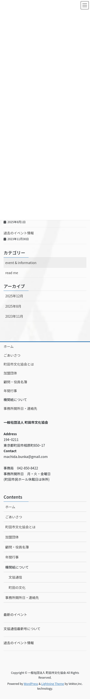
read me (11, 272)
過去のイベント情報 (19, 233)
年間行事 (10, 390)
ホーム (9, 346)
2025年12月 (14, 295)
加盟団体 (10, 373)
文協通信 (15, 577)
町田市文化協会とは (19, 364)
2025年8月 (13, 306)
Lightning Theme (52, 684)
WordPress (31, 684)
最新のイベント (15, 614)
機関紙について (15, 399)
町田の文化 (17, 587)
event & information (20, 262)
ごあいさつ (12, 355)
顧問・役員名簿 (15, 381)
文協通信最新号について (22, 628)
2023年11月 (14, 316)
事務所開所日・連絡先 (20, 408)
